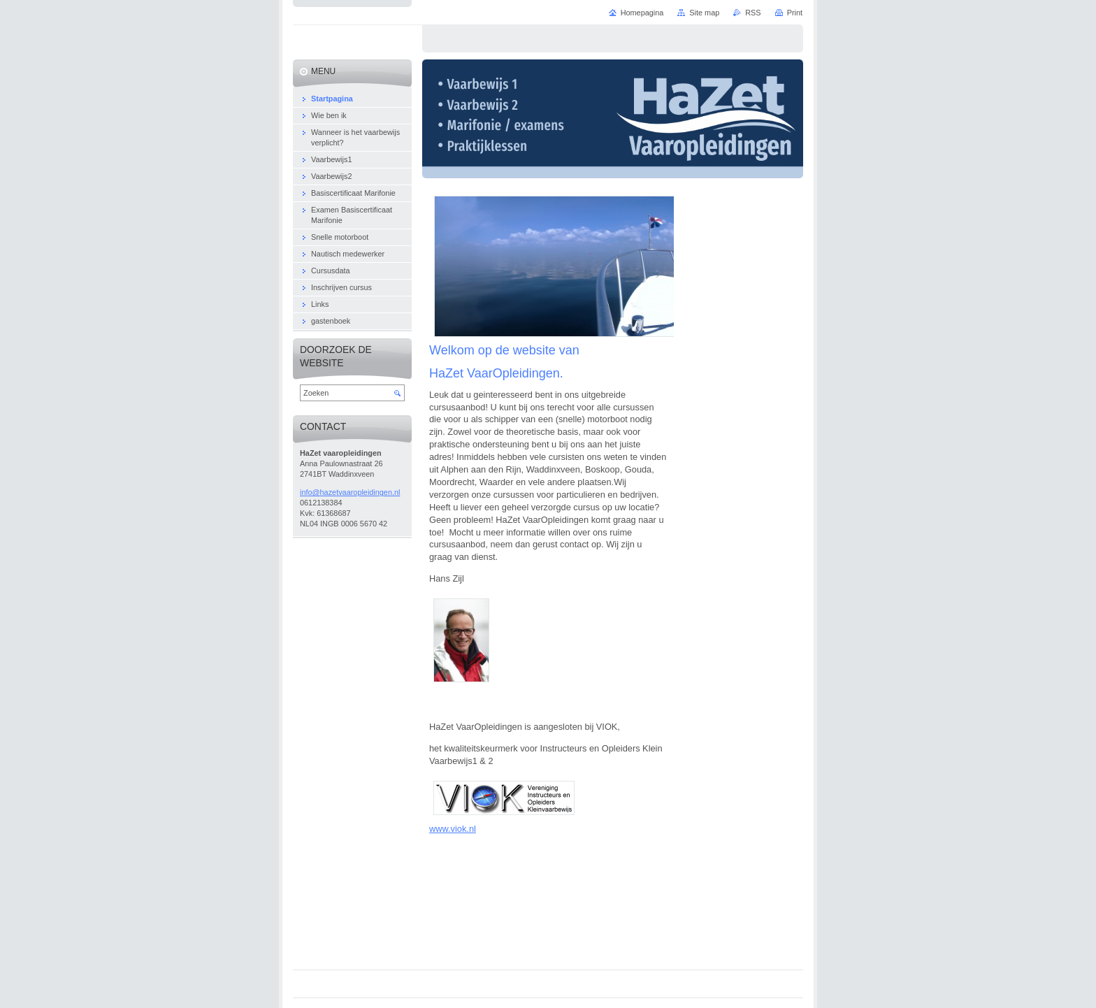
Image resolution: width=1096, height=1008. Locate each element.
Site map (704, 12)
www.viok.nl (452, 828)
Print (794, 12)
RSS (752, 12)
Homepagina (642, 12)
